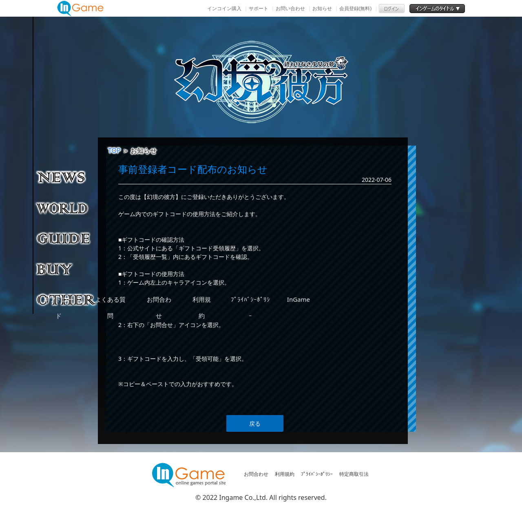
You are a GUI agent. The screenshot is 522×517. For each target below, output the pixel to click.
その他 (67, 299)
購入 (67, 269)
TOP (114, 150)
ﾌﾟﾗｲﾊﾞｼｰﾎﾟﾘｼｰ (317, 474)
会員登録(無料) (355, 8)
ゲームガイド (67, 238)
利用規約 (284, 474)
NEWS (67, 177)
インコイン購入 (224, 8)
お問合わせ (256, 474)
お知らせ (322, 8)
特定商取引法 (354, 474)
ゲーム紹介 (67, 207)
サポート (258, 8)
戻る (255, 423)
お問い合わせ (290, 8)
